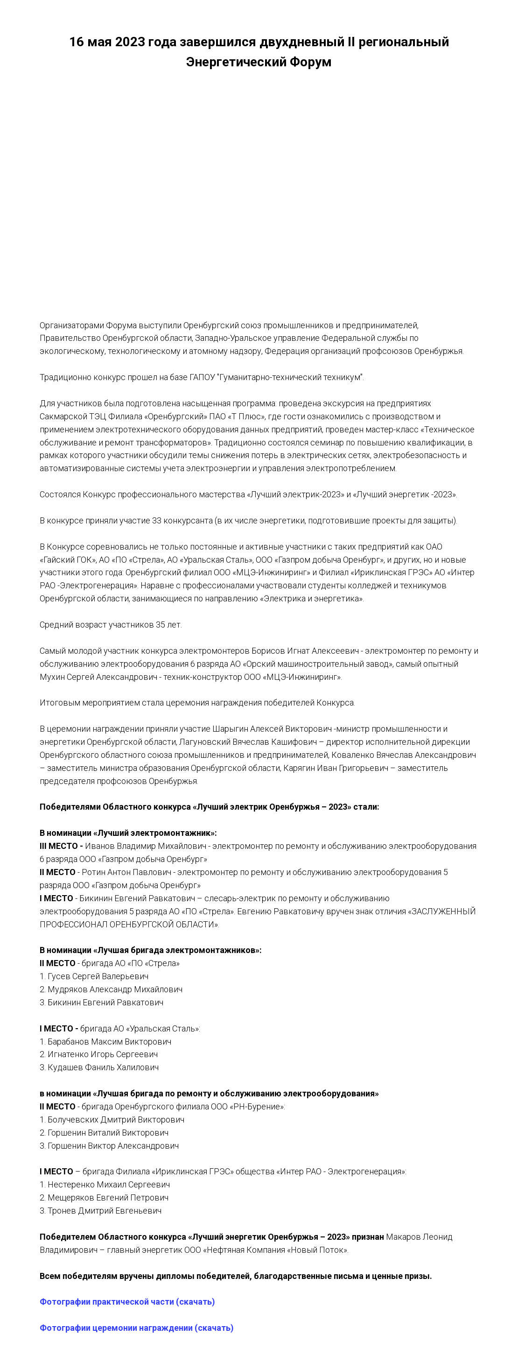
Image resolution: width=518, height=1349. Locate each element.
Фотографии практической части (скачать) (127, 1302)
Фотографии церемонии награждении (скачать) (137, 1328)
